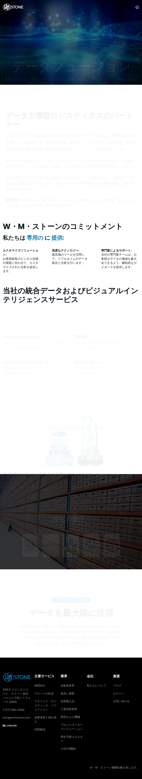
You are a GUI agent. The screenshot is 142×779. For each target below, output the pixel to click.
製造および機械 (70, 717)
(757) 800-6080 (13, 710)
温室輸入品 (68, 701)
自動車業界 (68, 685)
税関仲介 (39, 685)
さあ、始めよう (71, 644)
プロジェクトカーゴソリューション (72, 727)
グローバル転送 (44, 693)
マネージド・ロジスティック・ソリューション (45, 705)
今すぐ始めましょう (25, 205)
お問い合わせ (121, 701)
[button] (136, 7)
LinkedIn (10, 726)
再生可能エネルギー (72, 739)
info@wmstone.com (17, 717)
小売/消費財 (68, 749)
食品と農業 (68, 693)
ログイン (118, 693)
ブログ (117, 685)
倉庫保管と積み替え (45, 719)
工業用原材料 (69, 709)
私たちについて (96, 685)
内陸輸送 (39, 729)
